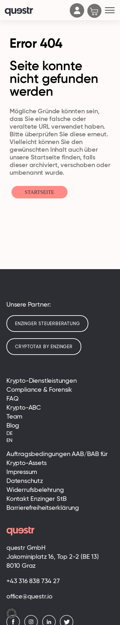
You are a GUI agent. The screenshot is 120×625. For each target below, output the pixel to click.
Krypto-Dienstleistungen (41, 380)
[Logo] (36, 12)
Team (14, 416)
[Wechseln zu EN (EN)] (60, 440)
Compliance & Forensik (39, 389)
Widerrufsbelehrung (35, 489)
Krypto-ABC (23, 407)
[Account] (77, 15)
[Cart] (94, 11)
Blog (12, 425)
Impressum (21, 472)
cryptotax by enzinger (44, 346)
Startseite (39, 192)
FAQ (12, 398)
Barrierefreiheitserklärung (42, 507)
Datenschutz (24, 481)
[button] (11, 613)
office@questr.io (29, 596)
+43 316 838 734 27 (33, 581)
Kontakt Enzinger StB (36, 498)
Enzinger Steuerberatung (47, 323)
